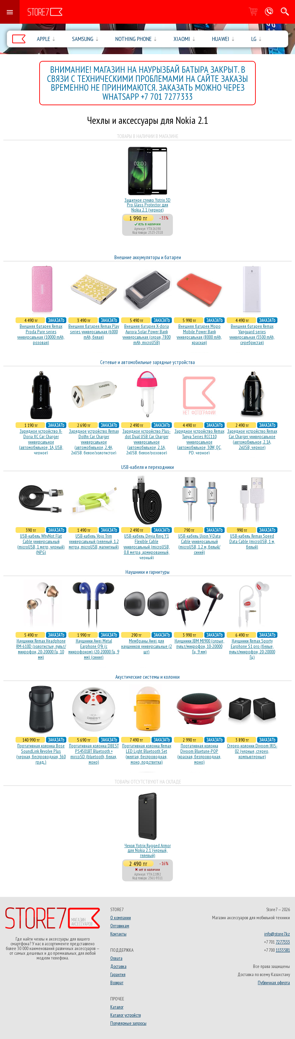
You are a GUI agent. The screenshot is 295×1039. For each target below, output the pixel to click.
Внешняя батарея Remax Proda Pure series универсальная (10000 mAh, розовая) (41, 334)
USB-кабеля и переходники (147, 467)
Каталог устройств (125, 1015)
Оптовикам (119, 926)
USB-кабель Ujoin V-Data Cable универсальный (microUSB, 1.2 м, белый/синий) (199, 544)
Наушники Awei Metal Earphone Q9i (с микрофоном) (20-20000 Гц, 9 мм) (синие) (93, 649)
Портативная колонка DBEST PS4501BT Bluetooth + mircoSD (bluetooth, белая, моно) (94, 754)
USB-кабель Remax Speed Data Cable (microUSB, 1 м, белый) (252, 541)
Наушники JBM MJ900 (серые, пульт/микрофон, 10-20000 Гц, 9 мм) (199, 646)
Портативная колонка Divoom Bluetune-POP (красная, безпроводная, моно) (199, 754)
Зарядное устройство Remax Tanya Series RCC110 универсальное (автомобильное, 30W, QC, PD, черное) (199, 442)
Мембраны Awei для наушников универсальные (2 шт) (146, 646)
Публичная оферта (274, 982)
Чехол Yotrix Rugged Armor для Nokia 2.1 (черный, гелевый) (147, 850)
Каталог (116, 1007)
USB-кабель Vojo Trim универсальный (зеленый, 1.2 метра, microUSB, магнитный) (94, 541)
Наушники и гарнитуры (147, 572)
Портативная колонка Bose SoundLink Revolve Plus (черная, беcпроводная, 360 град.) (41, 754)
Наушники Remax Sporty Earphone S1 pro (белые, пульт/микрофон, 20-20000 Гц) (252, 649)
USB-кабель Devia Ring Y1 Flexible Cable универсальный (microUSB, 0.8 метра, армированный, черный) (146, 547)
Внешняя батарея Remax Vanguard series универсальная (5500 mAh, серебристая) (252, 334)
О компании (120, 917)
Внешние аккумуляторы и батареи (147, 257)
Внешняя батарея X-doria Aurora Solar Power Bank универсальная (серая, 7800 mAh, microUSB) (146, 334)
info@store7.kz (277, 934)
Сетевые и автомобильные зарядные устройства (147, 362)
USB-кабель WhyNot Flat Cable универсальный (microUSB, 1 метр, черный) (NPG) (41, 544)
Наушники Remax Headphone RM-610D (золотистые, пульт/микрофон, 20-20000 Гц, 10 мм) (41, 649)
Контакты (118, 934)
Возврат (116, 982)
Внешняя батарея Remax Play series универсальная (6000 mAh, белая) (93, 331)
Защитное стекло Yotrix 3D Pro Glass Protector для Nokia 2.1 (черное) (147, 205)
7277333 (283, 942)
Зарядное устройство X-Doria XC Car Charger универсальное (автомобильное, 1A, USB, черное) (41, 442)
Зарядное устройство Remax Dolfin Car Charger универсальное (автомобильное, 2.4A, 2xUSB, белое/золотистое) (94, 442)
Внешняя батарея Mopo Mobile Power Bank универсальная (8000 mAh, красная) (199, 334)
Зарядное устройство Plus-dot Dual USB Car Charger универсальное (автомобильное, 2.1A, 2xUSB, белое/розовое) (146, 442)
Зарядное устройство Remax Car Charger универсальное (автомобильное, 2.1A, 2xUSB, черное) (252, 439)
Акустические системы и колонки (147, 677)
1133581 (283, 950)
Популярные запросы (128, 1023)
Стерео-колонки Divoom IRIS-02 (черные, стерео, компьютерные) (252, 751)
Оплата (116, 958)
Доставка (118, 966)
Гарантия (118, 974)
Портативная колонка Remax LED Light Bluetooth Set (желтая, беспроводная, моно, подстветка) (146, 754)
